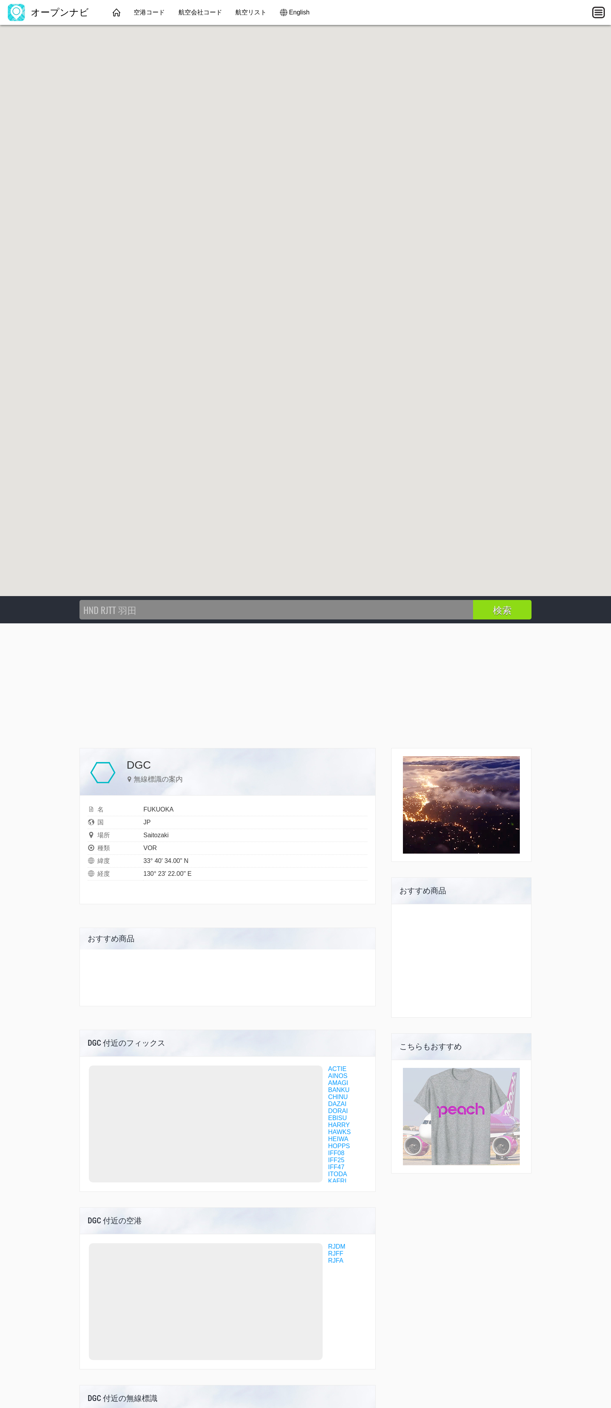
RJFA (335, 1260)
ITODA (337, 1174)
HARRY (339, 1125)
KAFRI (337, 1181)
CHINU (338, 1097)
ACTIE (337, 1069)
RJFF (335, 1253)
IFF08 (336, 1153)
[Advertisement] (305, 681)
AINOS (338, 1076)
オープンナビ (48, 12)
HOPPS (339, 1146)
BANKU (339, 1090)
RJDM (336, 1246)
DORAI (338, 1111)
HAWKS (339, 1132)
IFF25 (336, 1160)
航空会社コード (200, 12)
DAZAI (337, 1104)
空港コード (149, 12)
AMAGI (338, 1083)
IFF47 (336, 1167)
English (299, 12)
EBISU (337, 1118)
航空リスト (251, 12)
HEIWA (338, 1139)
